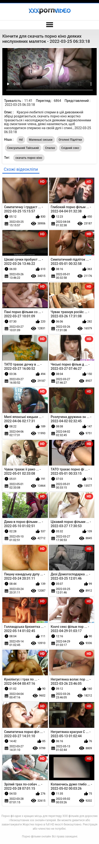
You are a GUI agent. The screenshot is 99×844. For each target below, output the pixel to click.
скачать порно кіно (28, 157)
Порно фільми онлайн (36, 836)
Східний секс (70, 148)
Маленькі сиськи (40, 139)
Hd (21, 139)
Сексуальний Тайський (23, 148)
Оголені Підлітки (70, 139)
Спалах (50, 148)
